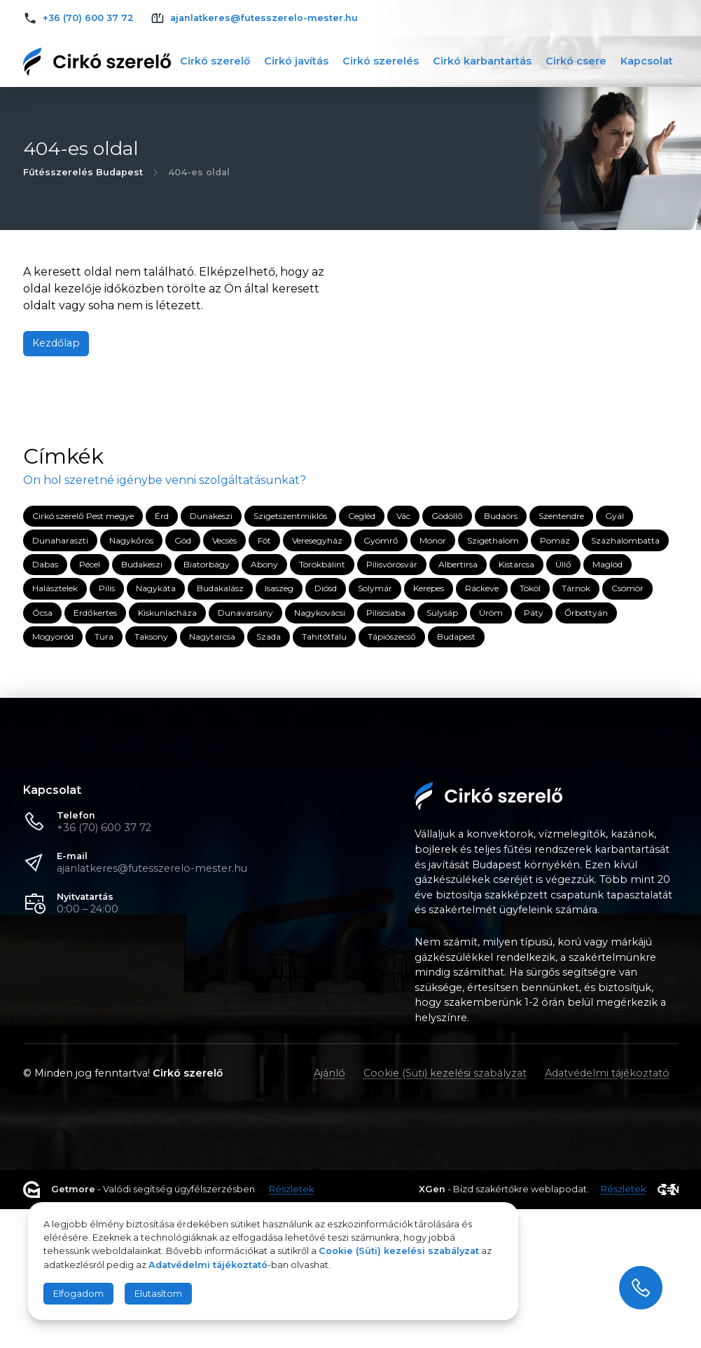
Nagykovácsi (319, 612)
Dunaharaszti (60, 540)
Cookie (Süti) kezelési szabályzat (445, 1073)
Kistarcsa (516, 564)
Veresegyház (317, 540)
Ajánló (329, 1073)
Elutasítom (158, 1293)
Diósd (325, 588)
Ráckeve (482, 588)
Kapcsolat (646, 61)
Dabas (45, 564)
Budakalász (220, 588)
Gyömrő (380, 540)
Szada (268, 636)
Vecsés (224, 540)
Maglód (607, 564)
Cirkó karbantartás (482, 61)
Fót (264, 540)
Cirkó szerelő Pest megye (83, 516)
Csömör (627, 588)
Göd (182, 540)
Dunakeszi (211, 516)
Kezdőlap (56, 343)
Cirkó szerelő (215, 61)
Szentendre (561, 516)
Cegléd (361, 516)
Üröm (491, 612)
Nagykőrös (131, 540)
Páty (533, 612)
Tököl (530, 588)
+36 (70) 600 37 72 (104, 827)
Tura (104, 636)
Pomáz (555, 540)
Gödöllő (447, 516)
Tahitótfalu (324, 636)
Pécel (89, 564)
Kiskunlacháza (167, 612)
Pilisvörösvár (391, 564)
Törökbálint (322, 564)
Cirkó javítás (296, 61)
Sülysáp (442, 612)
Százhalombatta (625, 540)
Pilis (107, 588)
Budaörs (501, 516)
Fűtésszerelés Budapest (83, 172)
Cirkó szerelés (380, 61)
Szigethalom (493, 540)
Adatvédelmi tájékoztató (607, 1073)
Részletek (291, 1190)
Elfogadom (78, 1293)
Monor (432, 540)
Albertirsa (458, 564)
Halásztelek (55, 588)
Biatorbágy (206, 564)
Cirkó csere (576, 61)
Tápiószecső (392, 636)
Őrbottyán (586, 612)
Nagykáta (156, 588)
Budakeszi (141, 564)
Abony (264, 564)
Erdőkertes (95, 612)
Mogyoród (53, 636)
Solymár (375, 588)
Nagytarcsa (212, 636)
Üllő (563, 564)
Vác (403, 516)
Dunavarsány (245, 612)
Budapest (456, 636)
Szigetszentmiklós (290, 516)
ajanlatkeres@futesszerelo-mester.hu (152, 868)
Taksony (151, 636)
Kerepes (428, 588)
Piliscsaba (385, 612)
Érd (162, 516)
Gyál (614, 516)
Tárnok (576, 588)
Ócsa (42, 612)
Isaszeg (279, 588)
